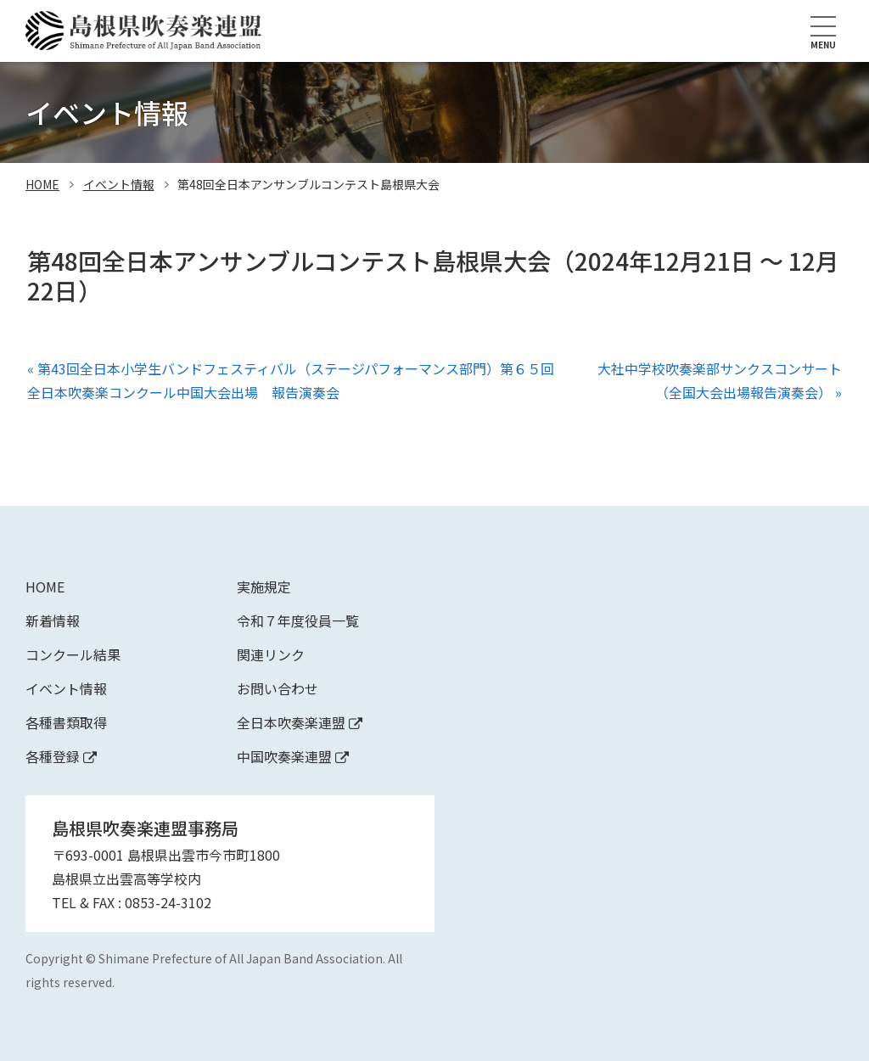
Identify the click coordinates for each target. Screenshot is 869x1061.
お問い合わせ (277, 688)
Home (44, 586)
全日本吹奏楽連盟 (299, 722)
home (42, 184)
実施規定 (264, 586)
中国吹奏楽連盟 (293, 756)
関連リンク (271, 654)
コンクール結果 (73, 654)
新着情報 (52, 620)
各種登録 (61, 756)
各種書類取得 (66, 722)
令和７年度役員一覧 (298, 620)
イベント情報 (118, 184)
